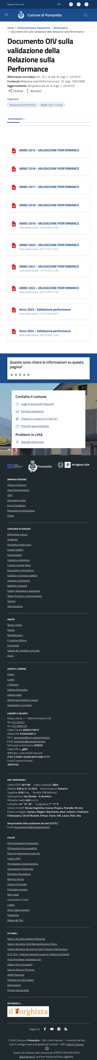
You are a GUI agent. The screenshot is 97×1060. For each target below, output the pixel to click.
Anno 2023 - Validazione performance (45, 309)
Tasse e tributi (14, 625)
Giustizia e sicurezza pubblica (22, 575)
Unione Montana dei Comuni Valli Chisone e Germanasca (37, 949)
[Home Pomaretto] (38, 15)
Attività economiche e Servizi (22, 700)
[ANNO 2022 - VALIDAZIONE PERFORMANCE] (13, 288)
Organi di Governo (16, 485)
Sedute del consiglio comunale (23, 650)
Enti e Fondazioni (16, 505)
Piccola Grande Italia (18, 990)
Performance (61, 28)
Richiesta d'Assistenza (19, 874)
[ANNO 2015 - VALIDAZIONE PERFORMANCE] (13, 150)
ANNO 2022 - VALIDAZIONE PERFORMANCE (49, 287)
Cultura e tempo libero (19, 565)
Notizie (11, 630)
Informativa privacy (17, 889)
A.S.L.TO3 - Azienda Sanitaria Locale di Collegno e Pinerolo (38, 954)
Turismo (11, 601)
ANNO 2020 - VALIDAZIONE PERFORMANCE (49, 244)
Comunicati (13, 645)
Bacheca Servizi (15, 879)
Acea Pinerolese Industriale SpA (24, 959)
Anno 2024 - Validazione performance (45, 330)
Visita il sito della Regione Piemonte (26, 939)
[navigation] (6, 15)
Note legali (13, 894)
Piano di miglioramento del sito (23, 853)
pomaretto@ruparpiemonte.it (29, 741)
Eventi (10, 674)
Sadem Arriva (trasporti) (19, 964)
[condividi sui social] (15, 90)
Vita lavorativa (15, 606)
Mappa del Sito (15, 920)
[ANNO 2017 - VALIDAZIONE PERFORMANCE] (13, 187)
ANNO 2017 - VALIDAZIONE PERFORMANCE (49, 186)
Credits (11, 905)
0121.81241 (18, 722)
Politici (10, 516)
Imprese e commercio (18, 580)
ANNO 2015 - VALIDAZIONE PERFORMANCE (49, 150)
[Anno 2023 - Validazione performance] (13, 310)
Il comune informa (16, 640)
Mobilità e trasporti (17, 586)
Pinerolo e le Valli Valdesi (20, 980)
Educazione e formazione (20, 570)
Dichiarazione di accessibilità (22, 848)
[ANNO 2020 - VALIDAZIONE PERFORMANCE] (13, 245)
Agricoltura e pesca (17, 534)
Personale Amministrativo (21, 511)
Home (10, 28)
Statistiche (13, 915)
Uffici (10, 495)
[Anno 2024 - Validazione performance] (13, 331)
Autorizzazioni (14, 555)
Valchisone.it (14, 985)
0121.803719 (19, 726)
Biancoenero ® (27, 1057)
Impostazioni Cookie (17, 900)
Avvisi (10, 656)
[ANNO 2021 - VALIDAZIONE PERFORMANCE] (13, 267)
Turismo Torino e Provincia (20, 970)
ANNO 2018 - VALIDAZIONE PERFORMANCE (49, 205)
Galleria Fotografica (17, 690)
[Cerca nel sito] (86, 15)
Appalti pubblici (15, 550)
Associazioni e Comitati (19, 705)
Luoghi (10, 679)
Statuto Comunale (17, 884)
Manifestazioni (15, 635)
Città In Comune (75, 1044)
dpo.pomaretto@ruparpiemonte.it (32, 827)
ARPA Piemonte (15, 975)
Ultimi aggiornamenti (18, 910)
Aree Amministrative (18, 490)
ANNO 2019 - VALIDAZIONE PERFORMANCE (49, 223)
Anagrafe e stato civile (19, 545)
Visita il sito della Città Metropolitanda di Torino (32, 944)
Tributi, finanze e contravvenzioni (24, 596)
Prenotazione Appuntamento (22, 864)
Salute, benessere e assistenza (23, 591)
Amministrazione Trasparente (33, 28)
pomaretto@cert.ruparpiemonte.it (32, 737)
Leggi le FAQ (14, 858)
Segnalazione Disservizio (20, 869)
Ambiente (12, 539)
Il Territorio (12, 684)
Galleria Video (14, 695)
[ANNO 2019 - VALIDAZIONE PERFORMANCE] (13, 224)
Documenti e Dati (16, 500)
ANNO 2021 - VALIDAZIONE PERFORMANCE (49, 266)
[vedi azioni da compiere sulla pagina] (33, 90)
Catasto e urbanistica (18, 560)
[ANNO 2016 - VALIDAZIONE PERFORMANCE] (13, 169)
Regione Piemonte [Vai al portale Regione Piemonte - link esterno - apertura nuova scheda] (15, 4)
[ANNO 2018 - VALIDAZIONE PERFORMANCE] (13, 205)
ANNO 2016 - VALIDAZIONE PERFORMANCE (49, 168)
